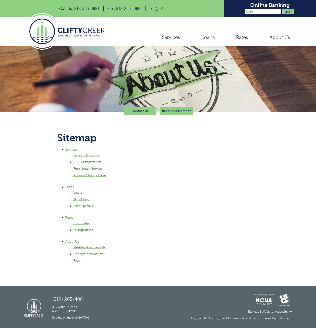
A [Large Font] (162, 8)
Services (171, 37)
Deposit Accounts (86, 155)
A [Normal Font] (156, 9)
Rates (242, 37)
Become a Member (176, 111)
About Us (279, 37)
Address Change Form (89, 175)
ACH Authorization (87, 162)
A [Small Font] (151, 9)
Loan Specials (83, 206)
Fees (76, 260)
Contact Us (140, 111)
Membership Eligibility (89, 247)
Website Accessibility (277, 311)
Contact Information (88, 254)
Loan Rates (81, 223)
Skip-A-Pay (81, 199)
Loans (208, 37)
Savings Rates (83, 230)
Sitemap (253, 311)
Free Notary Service (87, 168)
